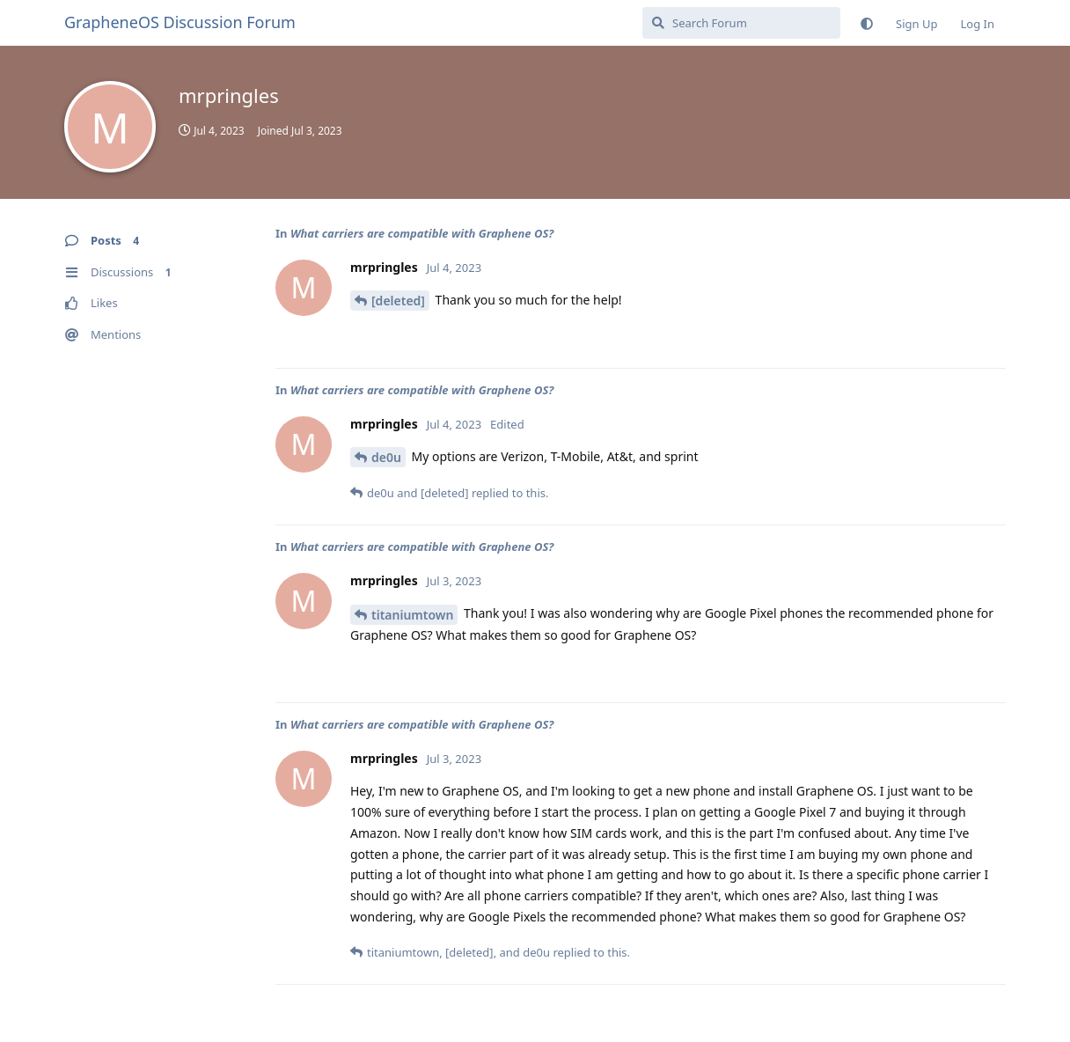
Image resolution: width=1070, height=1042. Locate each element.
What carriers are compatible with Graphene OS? (421, 233)
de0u (386, 457)
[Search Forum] (741, 23)
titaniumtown (412, 614)
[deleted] (398, 300)
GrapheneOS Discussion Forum (180, 22)
